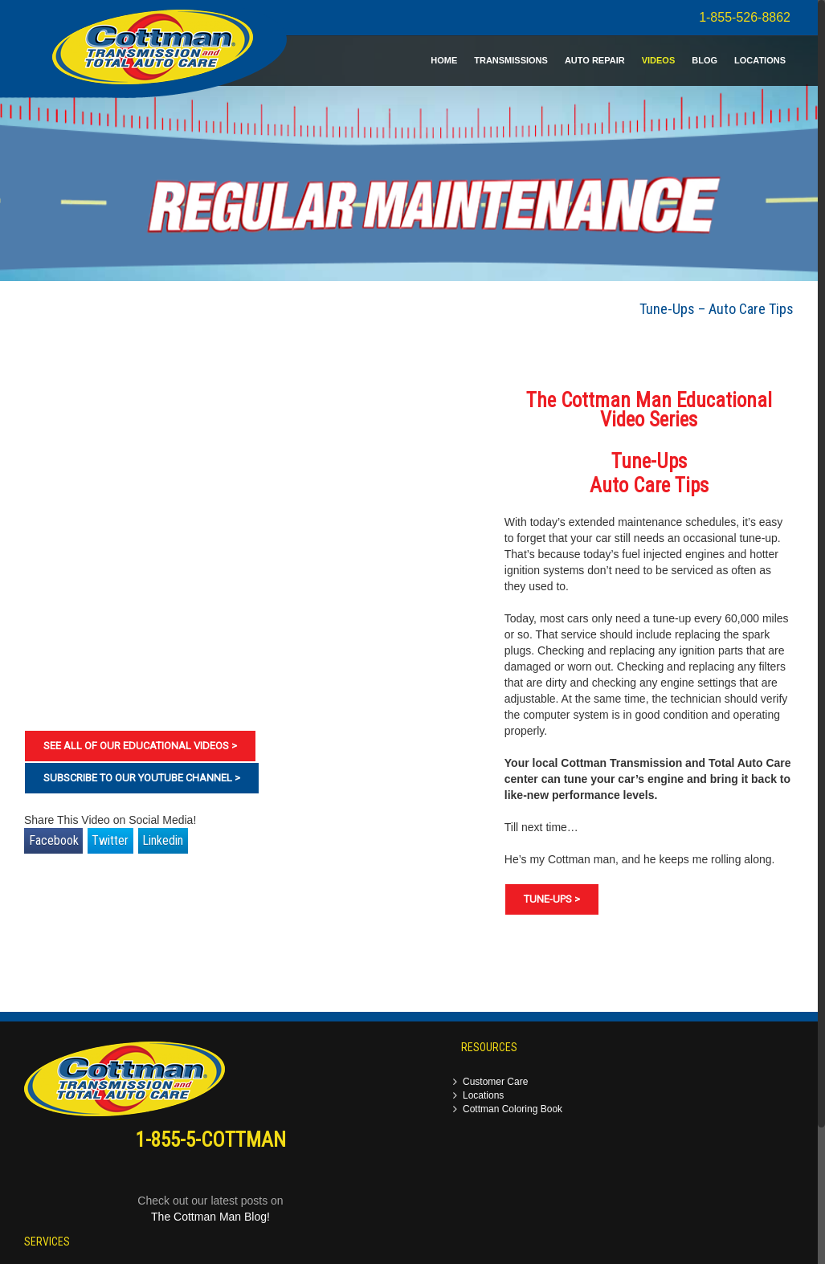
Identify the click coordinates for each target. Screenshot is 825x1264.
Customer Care (495, 1082)
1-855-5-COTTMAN (211, 1140)
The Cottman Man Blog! (210, 1216)
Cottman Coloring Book (512, 1109)
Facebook (54, 840)
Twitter (110, 840)
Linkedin (162, 840)
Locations (483, 1096)
